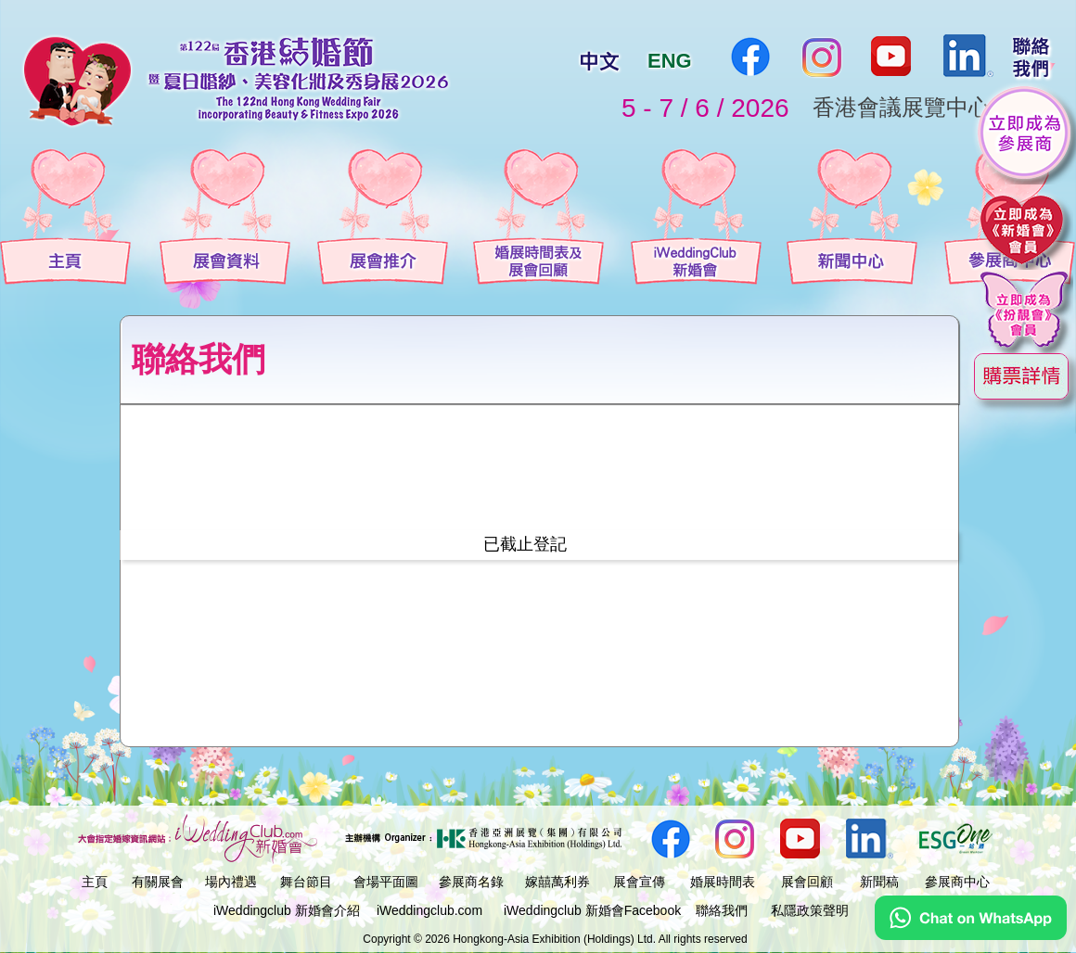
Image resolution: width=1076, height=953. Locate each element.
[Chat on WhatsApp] (971, 935)
